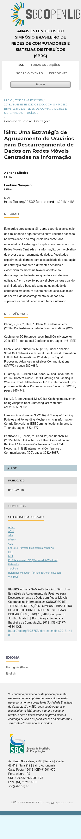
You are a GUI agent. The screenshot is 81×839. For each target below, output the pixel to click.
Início (8, 100)
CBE (10, 543)
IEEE (10, 552)
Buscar (40, 84)
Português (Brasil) (17, 667)
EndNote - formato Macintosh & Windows (31, 547)
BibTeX (12, 539)
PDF (13, 468)
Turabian (13, 568)
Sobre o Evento (29, 73)
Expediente (58, 73)
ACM (11, 531)
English (10, 673)
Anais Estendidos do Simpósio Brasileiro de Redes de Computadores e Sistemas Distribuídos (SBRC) (40, 43)
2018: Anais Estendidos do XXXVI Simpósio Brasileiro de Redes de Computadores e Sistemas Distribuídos (35, 108)
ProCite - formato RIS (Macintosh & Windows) (33, 560)
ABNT (11, 527)
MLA (10, 556)
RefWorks (13, 564)
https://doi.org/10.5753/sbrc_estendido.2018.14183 (39, 202)
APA (10, 535)
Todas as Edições (45, 64)
